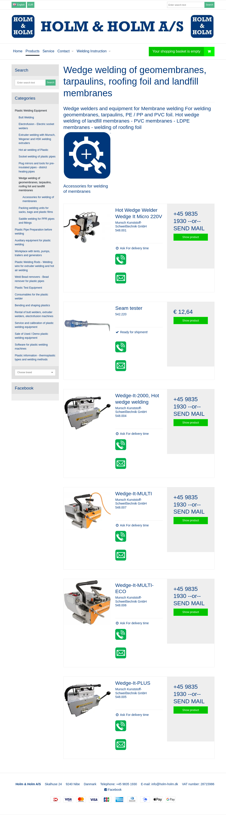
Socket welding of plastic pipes (37, 156)
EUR (30, 4)
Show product (190, 237)
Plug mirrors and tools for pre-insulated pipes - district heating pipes (37, 167)
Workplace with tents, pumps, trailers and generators (32, 253)
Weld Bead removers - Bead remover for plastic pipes (32, 278)
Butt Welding (26, 117)
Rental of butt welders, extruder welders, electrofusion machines (34, 314)
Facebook (112, 789)
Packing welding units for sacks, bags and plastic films (36, 210)
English (18, 4)
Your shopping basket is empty (183, 51)
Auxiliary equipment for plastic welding (33, 242)
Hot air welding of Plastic (33, 149)
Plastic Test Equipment (28, 287)
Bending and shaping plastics (32, 305)
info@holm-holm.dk (164, 784)
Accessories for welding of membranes (38, 199)
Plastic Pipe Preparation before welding (33, 231)
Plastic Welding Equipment (31, 110)
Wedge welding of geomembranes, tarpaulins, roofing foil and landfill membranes (35, 184)
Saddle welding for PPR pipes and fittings (37, 220)
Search (209, 4)
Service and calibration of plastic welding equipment (34, 325)
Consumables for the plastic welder (31, 296)
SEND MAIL (189, 228)
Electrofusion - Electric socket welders (36, 126)
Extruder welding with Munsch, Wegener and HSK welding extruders (37, 139)
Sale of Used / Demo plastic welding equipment (31, 335)
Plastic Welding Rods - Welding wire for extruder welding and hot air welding (34, 266)
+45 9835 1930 (126, 784)
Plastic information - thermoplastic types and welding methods (35, 357)
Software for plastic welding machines (31, 346)
